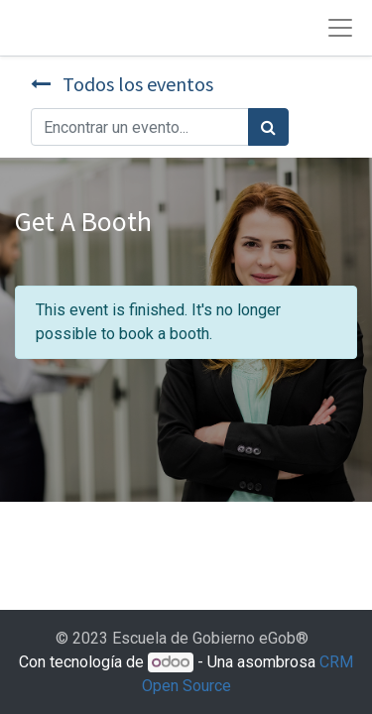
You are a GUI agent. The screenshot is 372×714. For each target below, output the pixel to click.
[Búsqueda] (268, 127)
